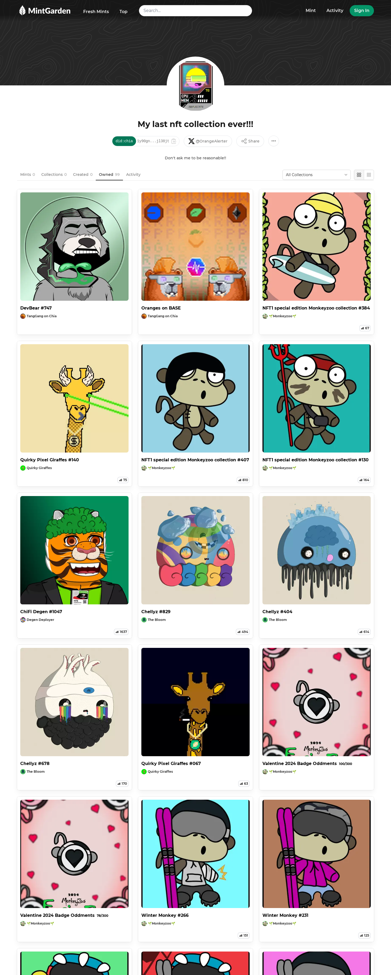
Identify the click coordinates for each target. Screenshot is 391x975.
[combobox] (195, 10)
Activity (334, 10)
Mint (311, 10)
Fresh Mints (96, 11)
